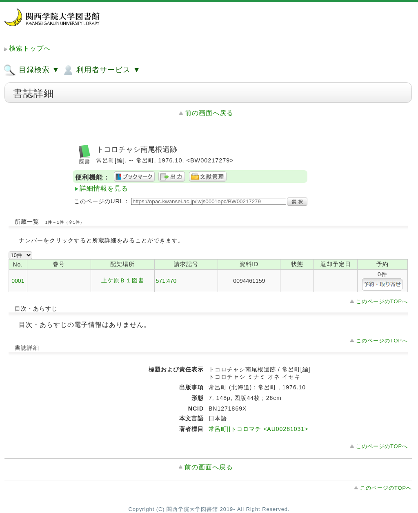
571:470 (166, 281)
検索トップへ (30, 48)
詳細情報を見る (104, 188)
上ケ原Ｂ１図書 (122, 280)
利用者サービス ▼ (101, 70)
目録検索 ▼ (31, 70)
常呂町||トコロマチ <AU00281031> (258, 429)
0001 (17, 281)
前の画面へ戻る (209, 112)
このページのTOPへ (382, 301)
